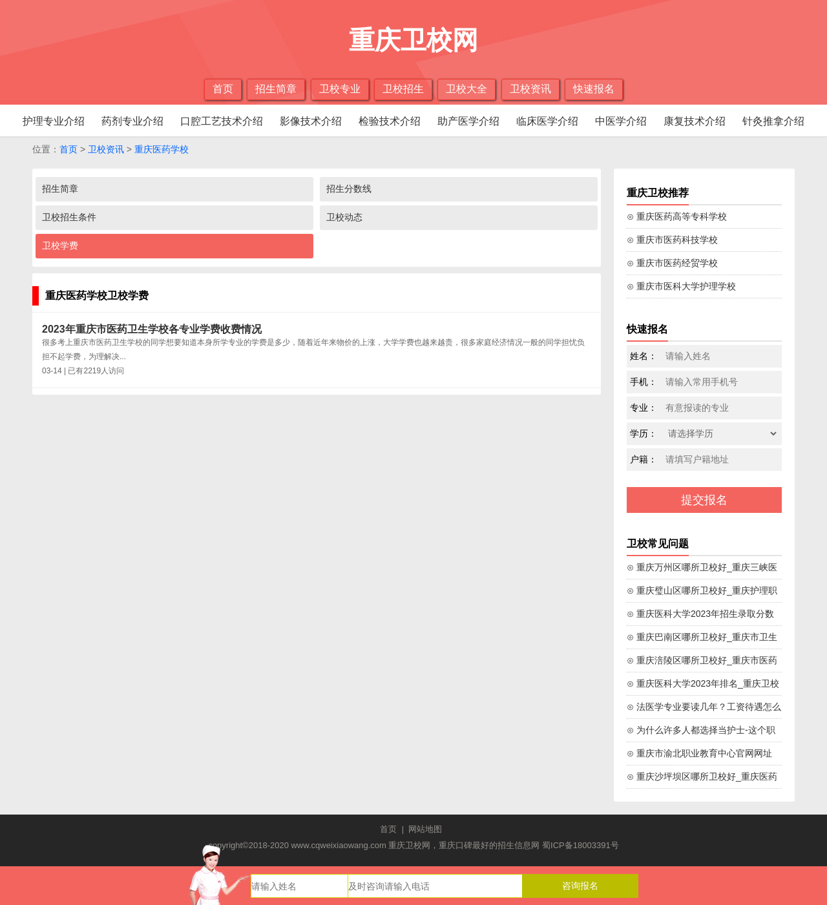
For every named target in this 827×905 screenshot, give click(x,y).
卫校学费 (60, 245)
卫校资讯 (530, 88)
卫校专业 (340, 88)
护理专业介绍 (54, 121)
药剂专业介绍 (132, 121)
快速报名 (593, 88)
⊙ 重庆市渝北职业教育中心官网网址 (699, 753)
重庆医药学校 (161, 149)
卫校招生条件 (69, 217)
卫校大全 (466, 88)
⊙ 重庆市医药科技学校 (672, 239)
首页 (223, 88)
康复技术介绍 (695, 121)
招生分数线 (349, 188)
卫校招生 (403, 88)
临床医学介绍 (547, 121)
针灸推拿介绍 (773, 121)
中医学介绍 (621, 121)
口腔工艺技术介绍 (221, 121)
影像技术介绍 (311, 121)
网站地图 (425, 829)
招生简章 (276, 88)
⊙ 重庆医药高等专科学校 (677, 216)
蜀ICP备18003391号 (580, 845)
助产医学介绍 (468, 121)
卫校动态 (344, 217)
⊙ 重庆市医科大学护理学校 (681, 286)
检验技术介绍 (390, 121)
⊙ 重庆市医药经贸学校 (672, 263)
